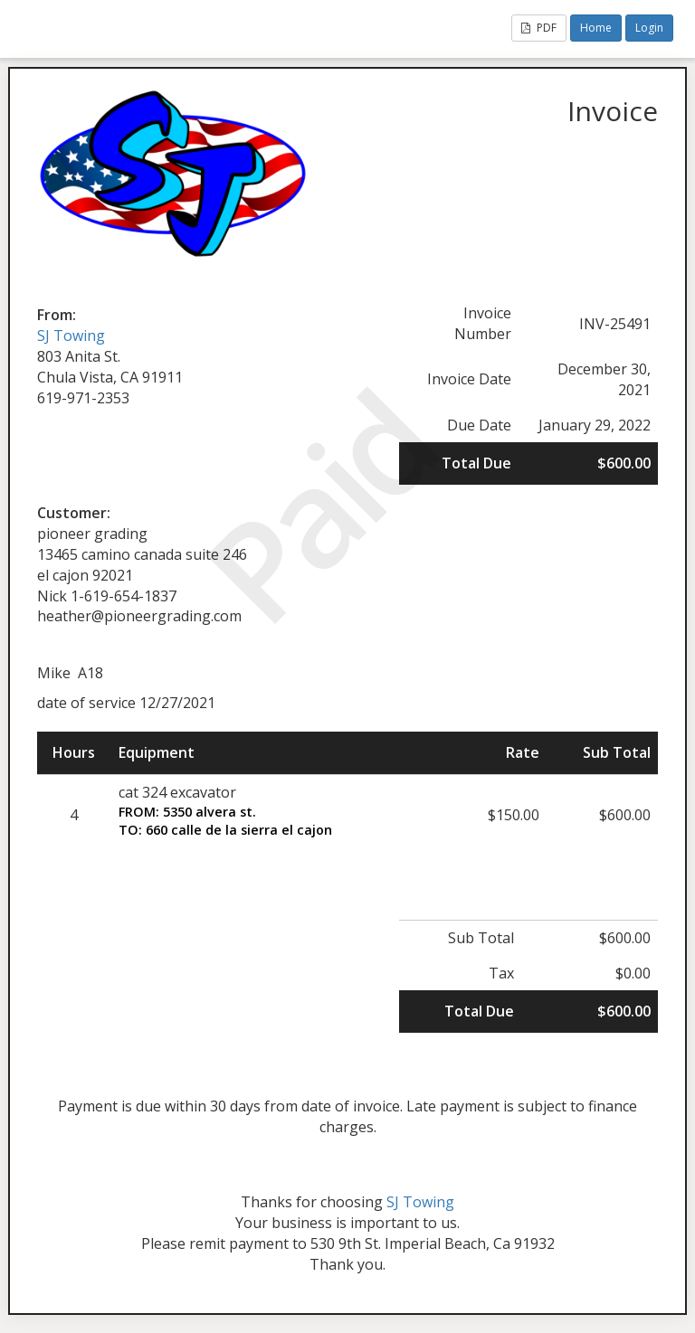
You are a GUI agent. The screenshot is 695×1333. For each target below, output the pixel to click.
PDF (539, 27)
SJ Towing (71, 335)
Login (649, 27)
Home (596, 27)
